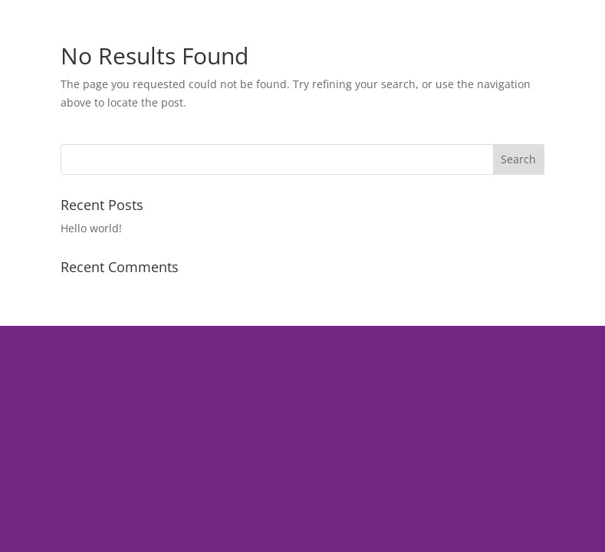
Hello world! (91, 228)
